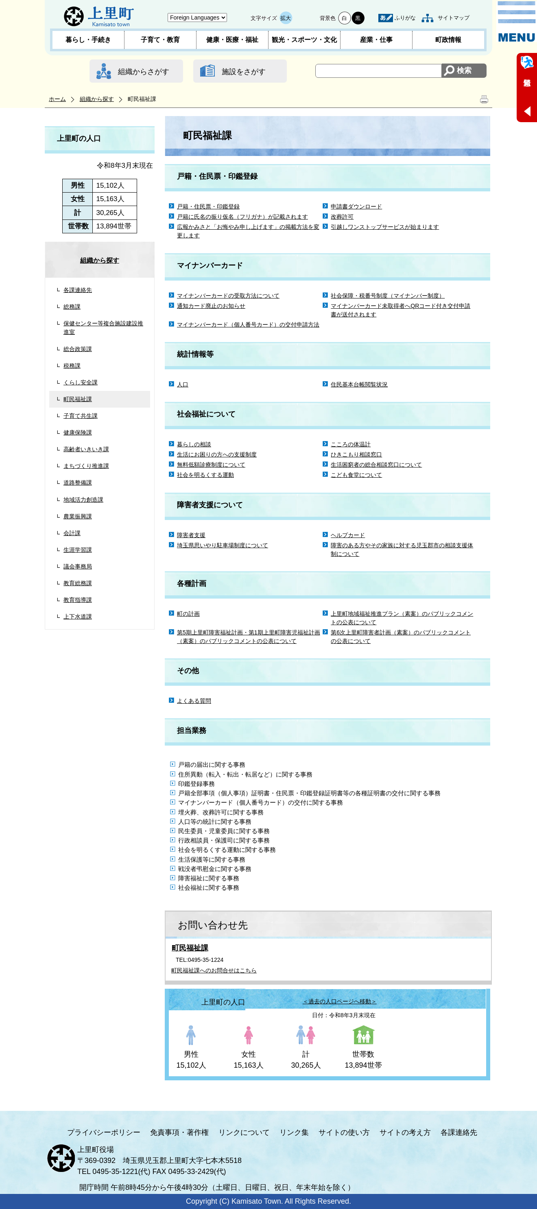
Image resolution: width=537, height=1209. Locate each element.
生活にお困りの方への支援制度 (217, 454)
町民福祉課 (77, 399)
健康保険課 (77, 432)
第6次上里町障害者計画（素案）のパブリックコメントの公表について (401, 636)
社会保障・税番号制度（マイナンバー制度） (388, 295)
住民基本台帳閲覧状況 (359, 384)
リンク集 (294, 1132)
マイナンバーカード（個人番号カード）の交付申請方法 (248, 324)
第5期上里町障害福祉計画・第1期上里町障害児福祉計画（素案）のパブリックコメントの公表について (248, 636)
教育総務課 (77, 583)
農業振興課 (77, 516)
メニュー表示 (516, 21)
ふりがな (405, 18)
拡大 (285, 18)
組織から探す (97, 99)
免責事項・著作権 (179, 1132)
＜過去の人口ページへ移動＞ (340, 1001)
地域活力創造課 (83, 499)
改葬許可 (342, 216)
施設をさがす (244, 72)
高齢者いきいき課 (86, 449)
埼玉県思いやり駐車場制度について (222, 545)
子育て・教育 (160, 39)
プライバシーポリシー (103, 1132)
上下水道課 (77, 616)
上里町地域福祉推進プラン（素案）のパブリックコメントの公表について (402, 617)
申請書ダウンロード (356, 206)
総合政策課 (77, 349)
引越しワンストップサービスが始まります (385, 227)
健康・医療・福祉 (232, 39)
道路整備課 (77, 482)
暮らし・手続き (88, 39)
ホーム (57, 99)
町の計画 (188, 613)
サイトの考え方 (405, 1132)
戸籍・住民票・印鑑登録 (208, 206)
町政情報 (448, 39)
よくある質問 (194, 701)
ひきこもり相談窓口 (356, 454)
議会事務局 (77, 566)
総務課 (72, 306)
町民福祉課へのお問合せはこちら (214, 970)
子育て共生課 (80, 416)
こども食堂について (356, 475)
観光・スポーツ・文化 (304, 39)
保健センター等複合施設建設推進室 (103, 327)
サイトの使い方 (344, 1132)
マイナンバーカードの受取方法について (228, 295)
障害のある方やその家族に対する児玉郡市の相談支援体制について (402, 549)
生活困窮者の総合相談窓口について (376, 464)
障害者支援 (191, 535)
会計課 (72, 533)
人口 (182, 384)
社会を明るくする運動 (205, 475)
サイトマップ (453, 18)
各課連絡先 (77, 290)
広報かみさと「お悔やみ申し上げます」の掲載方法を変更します (248, 231)
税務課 (72, 365)
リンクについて (244, 1132)
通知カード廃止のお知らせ (211, 306)
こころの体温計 (351, 444)
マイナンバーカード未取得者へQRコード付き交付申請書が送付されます (400, 310)
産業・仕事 (376, 39)
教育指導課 (77, 600)
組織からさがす (143, 72)
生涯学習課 (77, 549)
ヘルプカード (348, 535)
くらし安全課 (80, 382)
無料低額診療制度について (211, 464)
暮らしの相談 (194, 444)
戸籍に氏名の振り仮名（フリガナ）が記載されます (242, 216)
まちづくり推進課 (86, 466)
